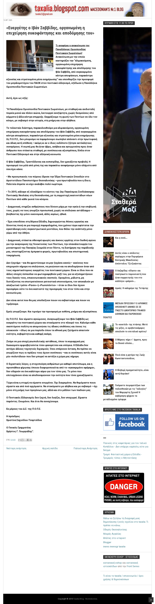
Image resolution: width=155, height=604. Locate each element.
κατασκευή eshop (112, 562)
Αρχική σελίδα (50, 448)
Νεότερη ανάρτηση (16, 448)
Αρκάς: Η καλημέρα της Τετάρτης (131, 288)
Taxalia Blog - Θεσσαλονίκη (85, 599)
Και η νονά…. (121, 237)
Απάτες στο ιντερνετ (114, 538)
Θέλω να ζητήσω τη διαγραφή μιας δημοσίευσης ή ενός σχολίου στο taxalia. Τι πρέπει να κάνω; (125, 522)
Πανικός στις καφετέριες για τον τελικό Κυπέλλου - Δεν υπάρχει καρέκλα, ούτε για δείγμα (125, 447)
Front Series (133, 566)
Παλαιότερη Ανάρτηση (85, 448)
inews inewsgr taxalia (114, 546)
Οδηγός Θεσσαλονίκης (115, 529)
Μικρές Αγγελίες (112, 533)
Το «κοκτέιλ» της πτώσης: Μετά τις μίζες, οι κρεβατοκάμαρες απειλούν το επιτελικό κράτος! (131, 328)
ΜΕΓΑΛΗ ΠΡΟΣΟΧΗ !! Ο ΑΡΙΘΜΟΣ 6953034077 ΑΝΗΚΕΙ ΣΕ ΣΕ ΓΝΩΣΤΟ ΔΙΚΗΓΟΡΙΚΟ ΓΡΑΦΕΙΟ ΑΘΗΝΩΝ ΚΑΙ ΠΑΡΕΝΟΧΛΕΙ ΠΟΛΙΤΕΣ (125, 310)
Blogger (107, 542)
